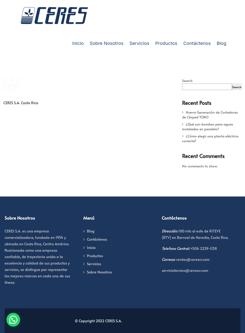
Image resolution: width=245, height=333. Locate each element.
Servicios (139, 43)
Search (187, 80)
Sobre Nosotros (106, 43)
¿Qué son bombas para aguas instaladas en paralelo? (207, 126)
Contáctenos (197, 43)
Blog (221, 43)
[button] (13, 320)
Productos (166, 43)
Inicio (78, 43)
